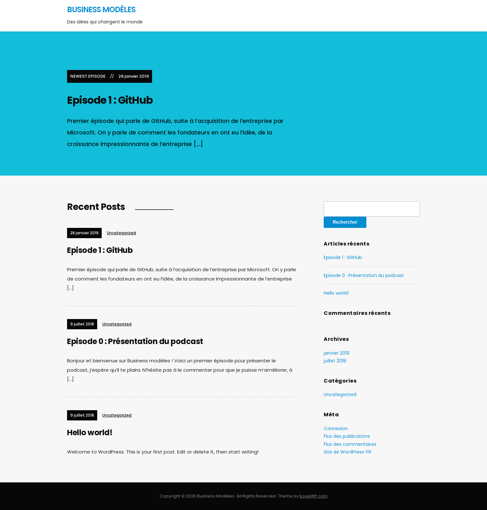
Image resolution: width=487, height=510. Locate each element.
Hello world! (89, 432)
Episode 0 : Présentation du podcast (135, 341)
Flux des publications (347, 436)
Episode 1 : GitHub (110, 100)
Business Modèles (101, 9)
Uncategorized (121, 233)
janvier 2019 (336, 353)
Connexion (336, 428)
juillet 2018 (335, 361)
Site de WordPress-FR (347, 452)
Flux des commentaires (350, 444)
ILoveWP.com (314, 496)
